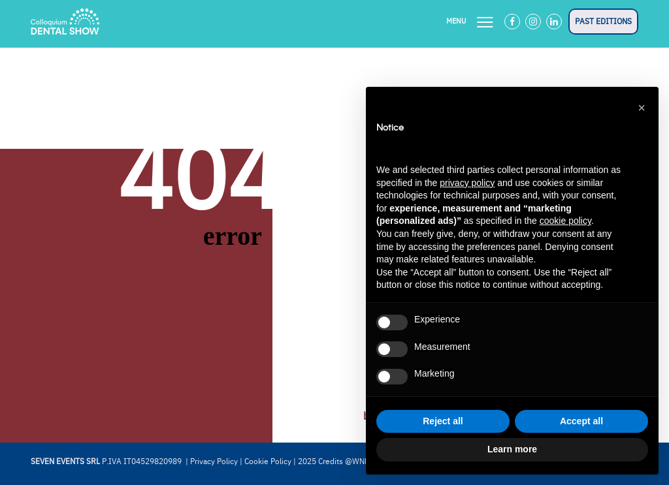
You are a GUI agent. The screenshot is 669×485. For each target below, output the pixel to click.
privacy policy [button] (467, 183)
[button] (641, 107)
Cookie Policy (267, 461)
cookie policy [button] (565, 220)
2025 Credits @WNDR (336, 461)
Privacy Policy (214, 461)
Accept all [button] (581, 421)
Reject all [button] (443, 421)
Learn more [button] (512, 449)
